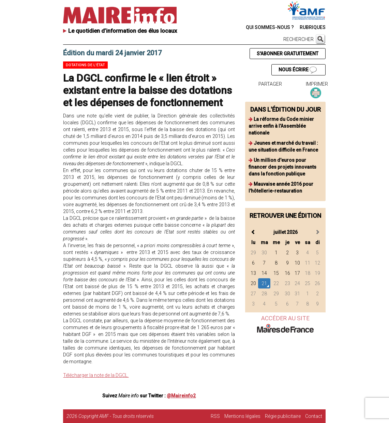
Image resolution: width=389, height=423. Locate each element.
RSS (215, 416)
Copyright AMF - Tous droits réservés (116, 416)
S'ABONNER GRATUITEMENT (287, 53)
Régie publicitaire (283, 416)
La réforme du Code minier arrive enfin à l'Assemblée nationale (281, 126)
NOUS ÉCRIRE (298, 70)
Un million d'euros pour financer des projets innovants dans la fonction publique (282, 167)
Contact (313, 416)
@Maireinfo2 (181, 395)
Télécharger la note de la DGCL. (96, 375)
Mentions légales (242, 416)
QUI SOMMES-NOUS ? (270, 27)
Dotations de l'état (85, 65)
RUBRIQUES (313, 27)
